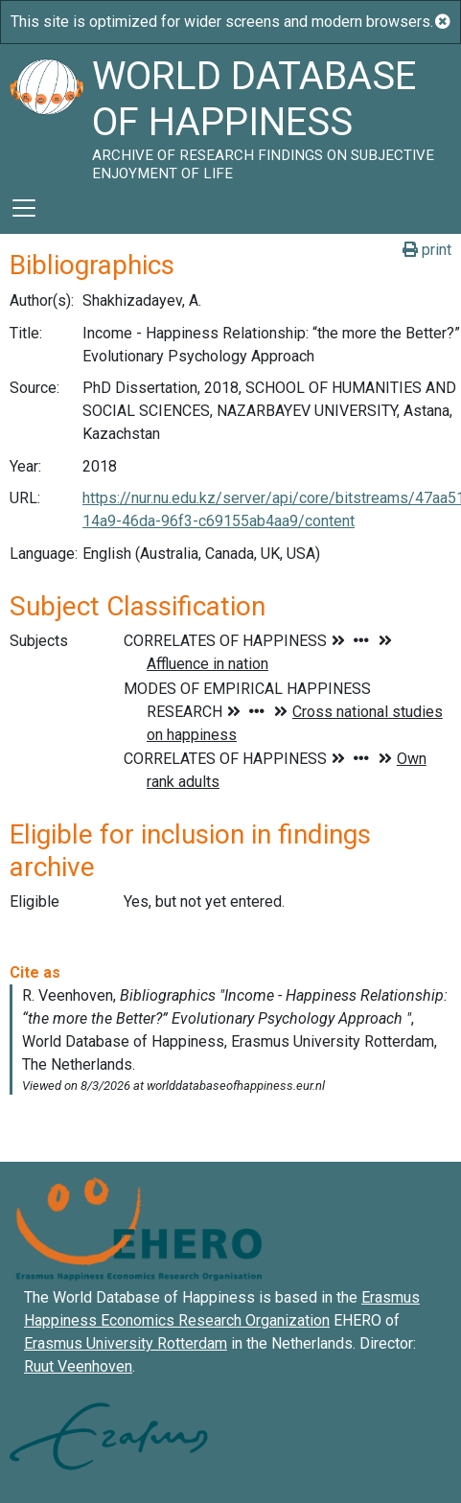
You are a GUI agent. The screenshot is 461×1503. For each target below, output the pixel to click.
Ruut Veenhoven (78, 1366)
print (427, 250)
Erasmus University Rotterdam (125, 1343)
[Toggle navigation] (24, 208)
